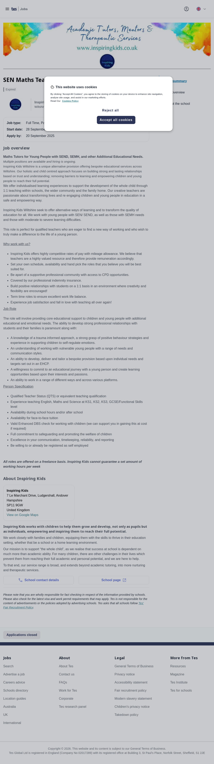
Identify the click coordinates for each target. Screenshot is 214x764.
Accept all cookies (116, 120)
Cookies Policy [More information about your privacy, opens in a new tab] (70, 101)
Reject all (110, 110)
